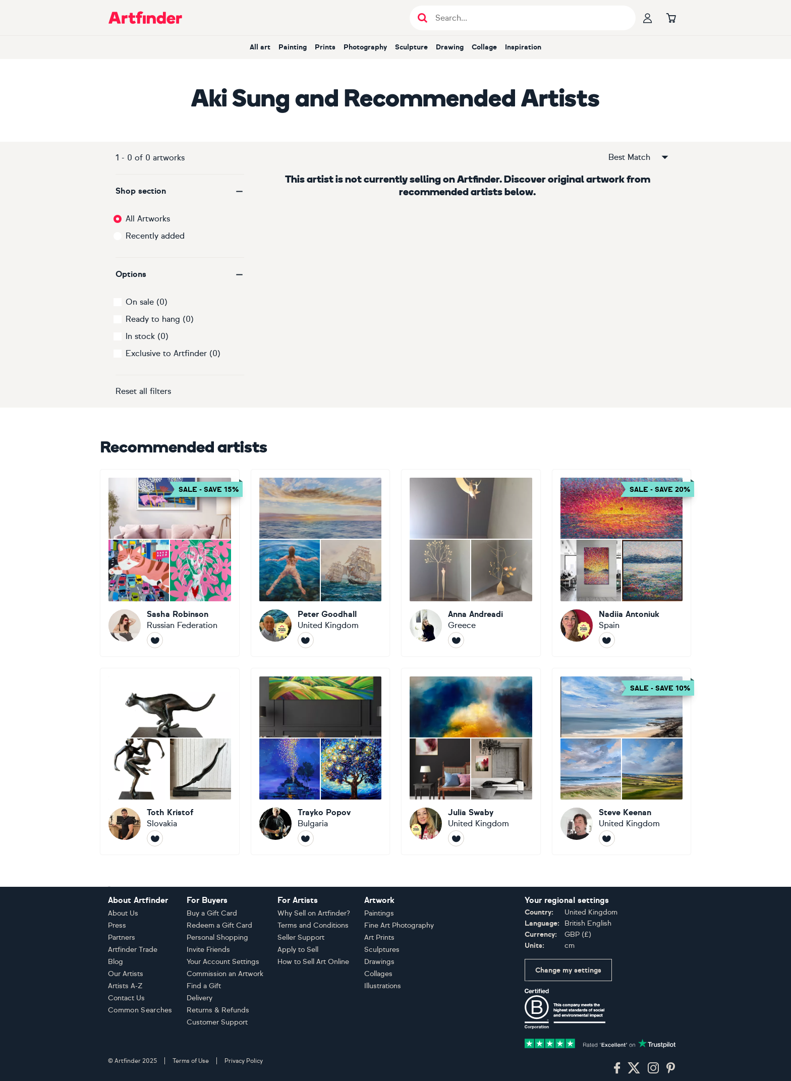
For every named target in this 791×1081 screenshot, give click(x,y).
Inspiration (523, 47)
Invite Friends (208, 949)
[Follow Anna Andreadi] (456, 640)
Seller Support (300, 937)
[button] (180, 191)
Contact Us (126, 998)
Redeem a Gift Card (219, 925)
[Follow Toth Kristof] (155, 838)
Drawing (450, 47)
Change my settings (568, 970)
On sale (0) (146, 302)
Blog (115, 961)
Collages (378, 974)
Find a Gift (204, 986)
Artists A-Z (125, 986)
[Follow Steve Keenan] (607, 838)
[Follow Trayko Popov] (306, 838)
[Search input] (527, 18)
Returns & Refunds (218, 1010)
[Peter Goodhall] (320, 563)
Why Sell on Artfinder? (313, 913)
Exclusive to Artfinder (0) (173, 353)
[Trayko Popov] (320, 761)
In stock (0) (147, 336)
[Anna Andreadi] (471, 563)
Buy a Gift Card (212, 913)
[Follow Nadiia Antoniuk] (607, 640)
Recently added (155, 236)
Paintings (379, 913)
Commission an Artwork (225, 974)
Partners (121, 937)
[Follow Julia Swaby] (456, 838)
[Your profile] (648, 17)
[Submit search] (422, 18)
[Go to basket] (671, 17)
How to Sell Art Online (313, 961)
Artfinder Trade (132, 949)
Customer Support (217, 1022)
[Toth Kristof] (169, 761)
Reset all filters (143, 391)
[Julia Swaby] (471, 761)
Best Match (639, 157)
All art (260, 47)
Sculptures (382, 949)
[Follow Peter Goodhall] (306, 640)
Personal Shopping (217, 937)
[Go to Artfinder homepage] (145, 17)
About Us (123, 913)
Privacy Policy (243, 1060)
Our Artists (125, 974)
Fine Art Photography (399, 925)
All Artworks (148, 218)
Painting (292, 47)
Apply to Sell (297, 949)
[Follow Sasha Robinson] (155, 640)
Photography (365, 47)
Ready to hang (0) (160, 319)
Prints (325, 47)
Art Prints (379, 937)
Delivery (199, 998)
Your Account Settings (223, 961)
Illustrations (382, 986)
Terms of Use (191, 1060)
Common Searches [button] (140, 1010)
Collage (484, 47)
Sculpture (411, 47)
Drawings (379, 961)
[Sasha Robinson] (169, 563)
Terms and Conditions (313, 925)
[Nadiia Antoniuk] (621, 563)
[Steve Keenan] (621, 761)
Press (117, 925)
